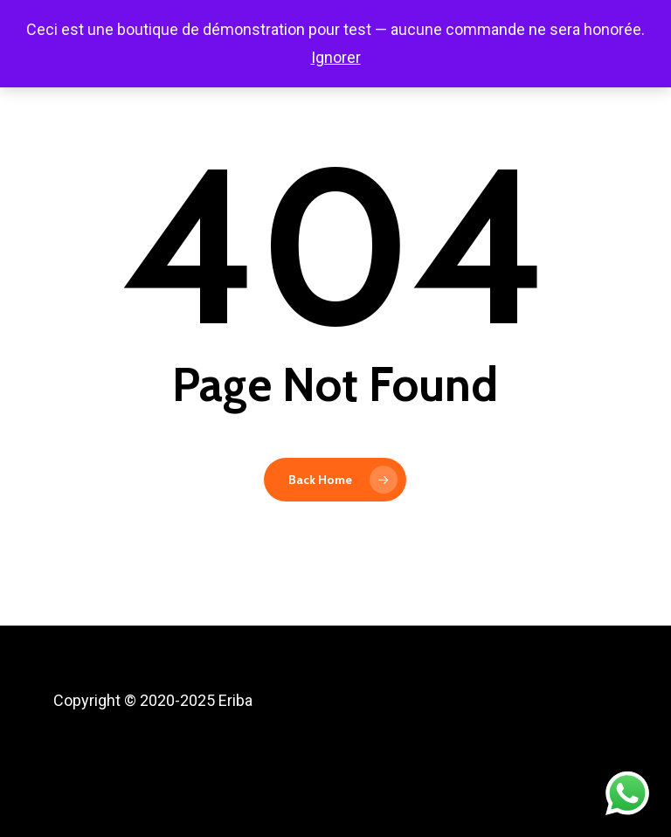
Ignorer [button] (336, 57)
